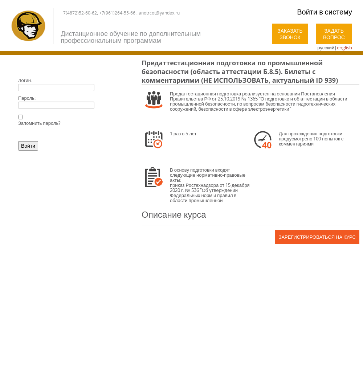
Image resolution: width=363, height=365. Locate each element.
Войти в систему (324, 12)
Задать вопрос (334, 34)
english (344, 47)
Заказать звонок (290, 34)
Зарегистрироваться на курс (317, 237)
